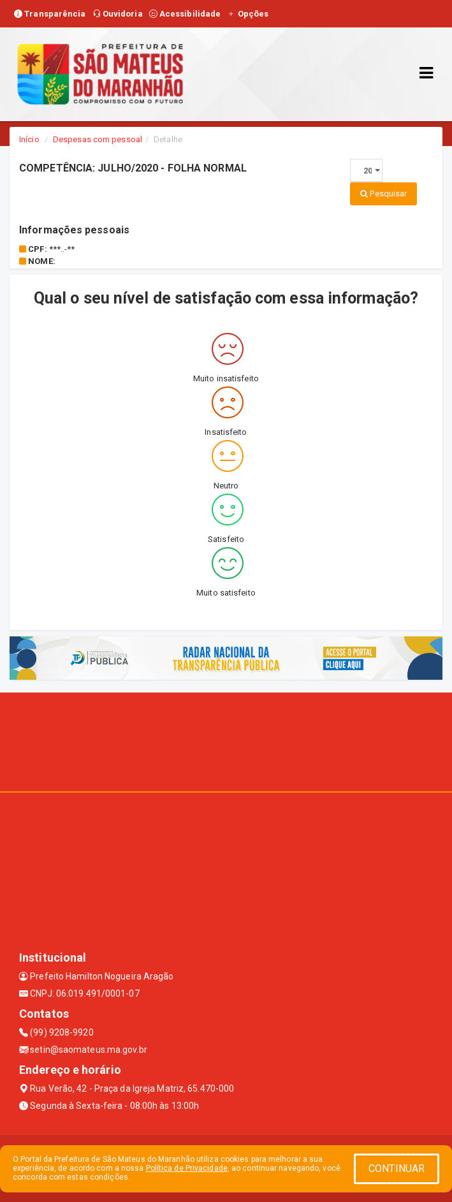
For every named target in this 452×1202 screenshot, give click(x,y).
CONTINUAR (396, 1168)
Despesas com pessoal (97, 139)
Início (29, 139)
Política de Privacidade (187, 1168)
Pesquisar (383, 193)
